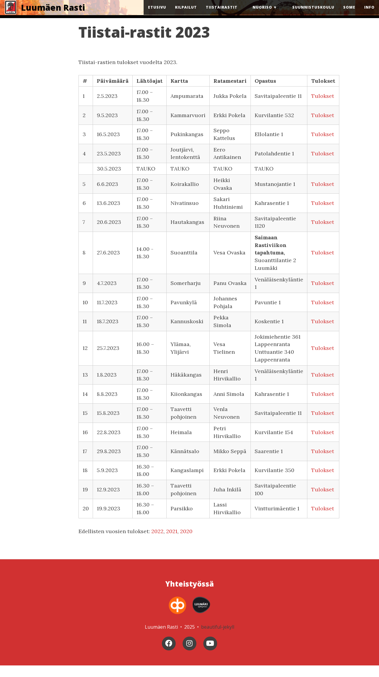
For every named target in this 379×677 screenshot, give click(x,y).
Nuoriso (262, 13)
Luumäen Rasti (53, 13)
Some (349, 13)
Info (369, 13)
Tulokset (322, 107)
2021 (171, 542)
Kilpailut (186, 13)
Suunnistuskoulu (313, 13)
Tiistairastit (221, 13)
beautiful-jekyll (217, 638)
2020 (186, 542)
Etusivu (157, 13)
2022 (157, 542)
